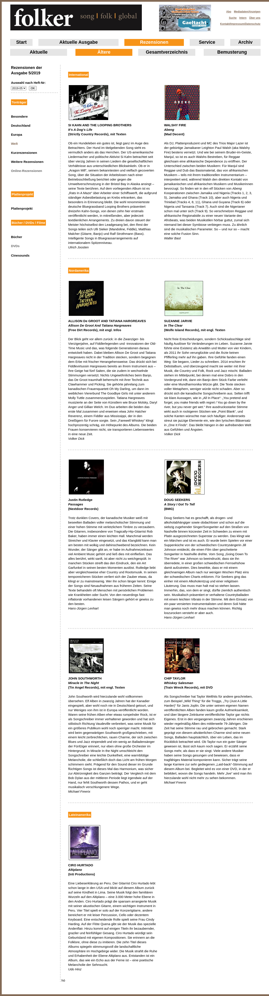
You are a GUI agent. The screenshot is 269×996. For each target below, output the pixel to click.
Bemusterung (232, 52)
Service (207, 42)
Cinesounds (20, 255)
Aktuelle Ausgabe (78, 42)
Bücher (16, 237)
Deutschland (20, 125)
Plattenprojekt (22, 208)
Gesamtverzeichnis (167, 52)
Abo (228, 11)
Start (21, 42)
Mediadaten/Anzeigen (247, 11)
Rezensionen (154, 42)
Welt (14, 143)
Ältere (103, 52)
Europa (16, 134)
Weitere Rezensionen (27, 162)
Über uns (254, 17)
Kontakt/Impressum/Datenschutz (238, 22)
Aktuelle (39, 52)
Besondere (19, 116)
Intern (242, 17)
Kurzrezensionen (24, 152)
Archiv (245, 42)
